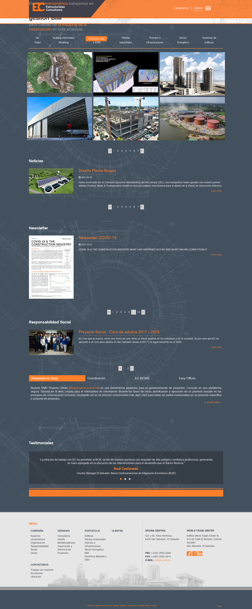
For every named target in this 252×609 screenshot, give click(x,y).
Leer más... (217, 191)
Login (219, 606)
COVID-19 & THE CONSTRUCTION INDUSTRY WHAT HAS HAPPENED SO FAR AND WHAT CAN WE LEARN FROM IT (143, 249)
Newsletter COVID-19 (97, 237)
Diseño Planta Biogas (97, 170)
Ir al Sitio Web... (213, 402)
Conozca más (96, 38)
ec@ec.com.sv (163, 560)
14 (138, 312)
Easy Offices (187, 378)
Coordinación (96, 378)
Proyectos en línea (44, 378)
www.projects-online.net (84, 387)
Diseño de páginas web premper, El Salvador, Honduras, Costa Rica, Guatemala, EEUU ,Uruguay (122, 605)
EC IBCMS (142, 378)
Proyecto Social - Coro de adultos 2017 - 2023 (119, 332)
